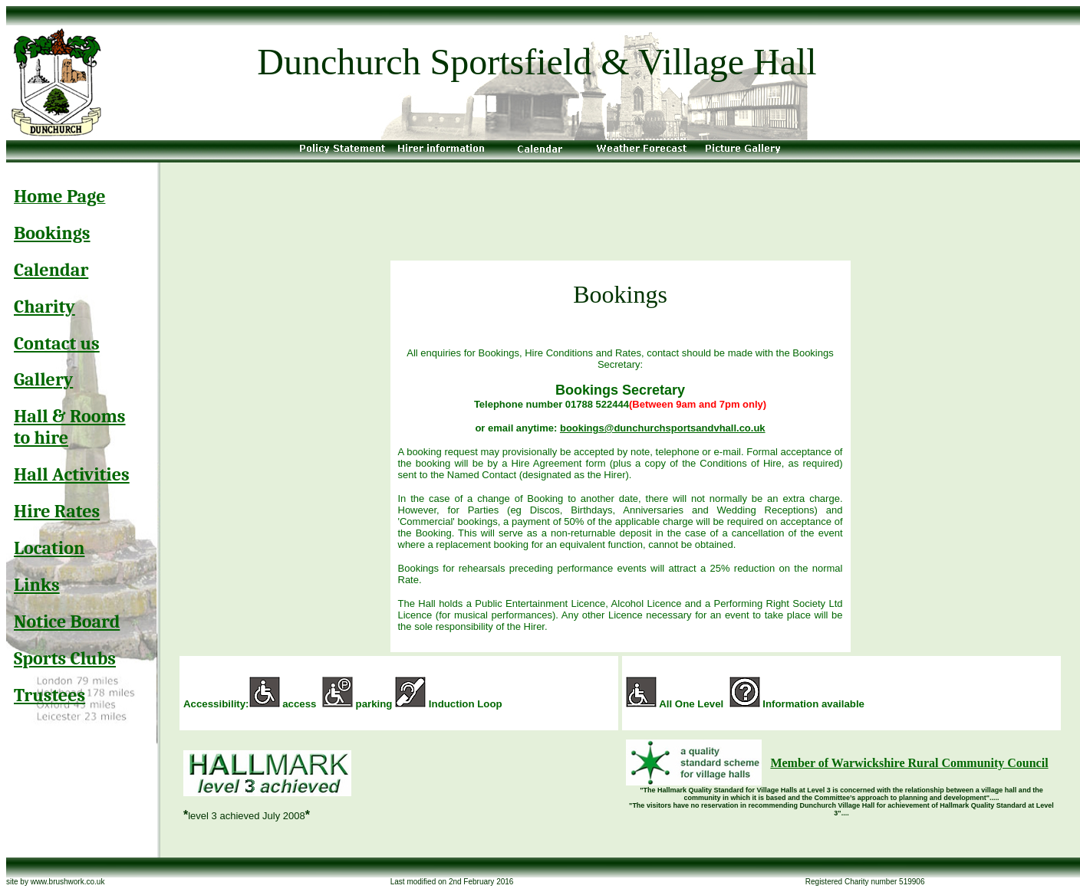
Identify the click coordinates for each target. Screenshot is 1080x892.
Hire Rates (57, 511)
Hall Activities (72, 474)
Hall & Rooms (70, 416)
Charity (44, 306)
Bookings (52, 233)
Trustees (49, 695)
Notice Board (67, 621)
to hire (41, 437)
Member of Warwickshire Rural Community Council (909, 762)
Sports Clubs (65, 658)
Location (49, 548)
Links (37, 584)
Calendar (51, 269)
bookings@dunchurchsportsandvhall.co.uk (663, 428)
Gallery (43, 379)
